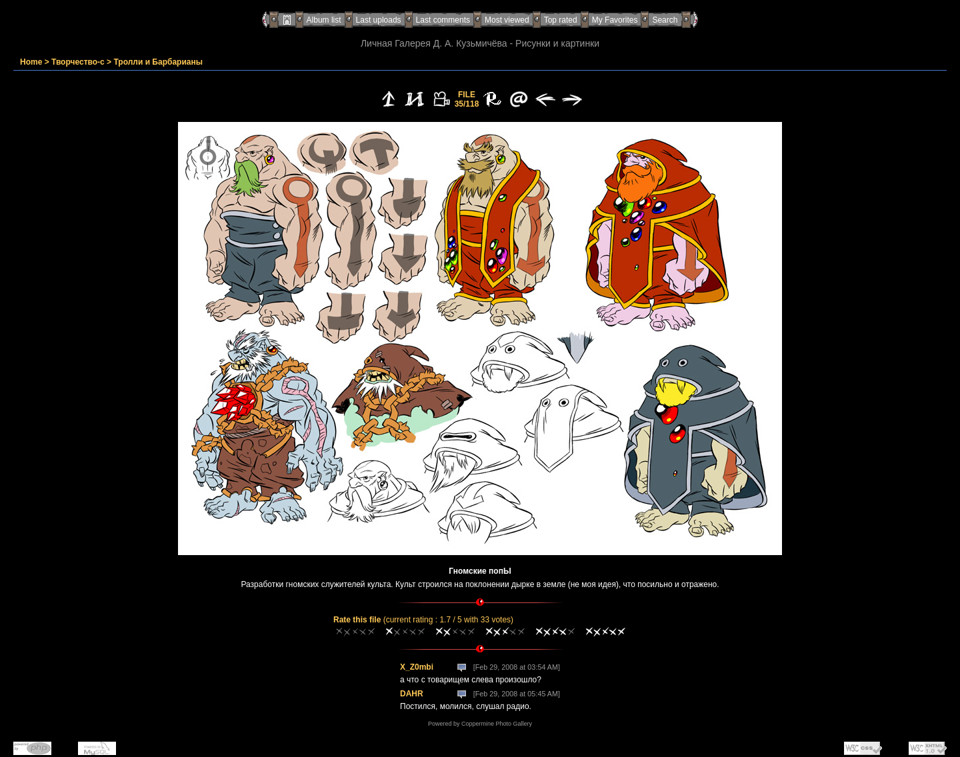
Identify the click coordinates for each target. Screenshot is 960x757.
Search (664, 20)
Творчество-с (78, 62)
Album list (324, 20)
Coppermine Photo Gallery (496, 723)
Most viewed (507, 20)
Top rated (560, 20)
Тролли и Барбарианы (158, 62)
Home (31, 62)
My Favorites (615, 20)
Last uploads (378, 20)
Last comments (443, 20)
